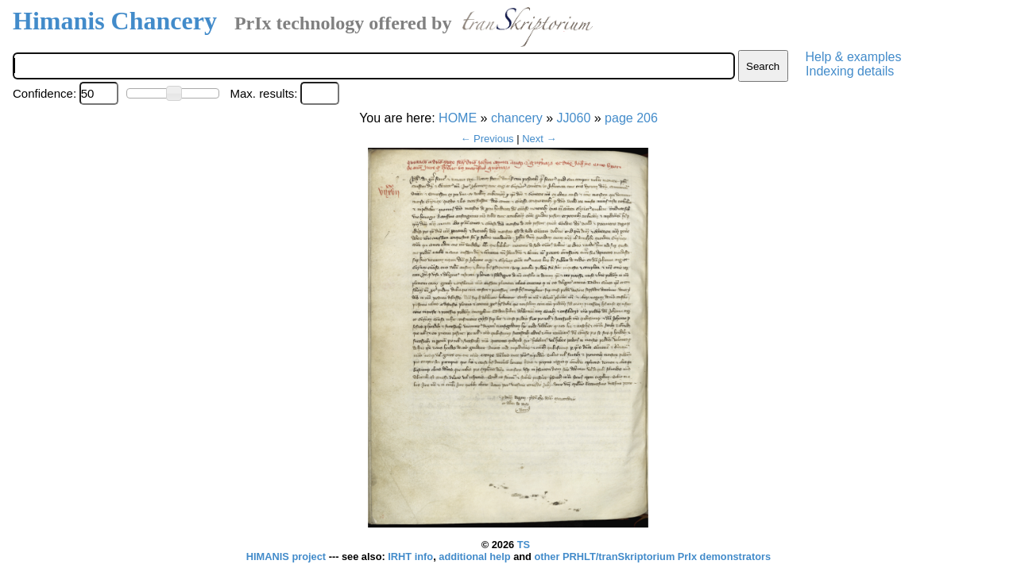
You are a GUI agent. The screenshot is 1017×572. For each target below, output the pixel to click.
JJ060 (574, 118)
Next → (539, 139)
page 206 (631, 118)
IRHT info (410, 556)
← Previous (486, 139)
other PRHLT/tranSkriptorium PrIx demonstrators (652, 556)
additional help (476, 556)
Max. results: (263, 93)
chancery (517, 118)
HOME (458, 118)
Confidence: (44, 93)
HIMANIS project (287, 556)
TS (523, 545)
